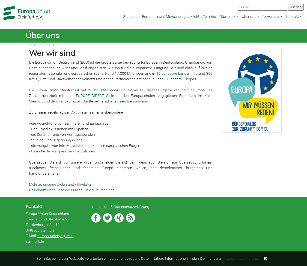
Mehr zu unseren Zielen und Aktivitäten (60, 184)
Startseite (130, 16)
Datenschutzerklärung (240, 258)
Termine (209, 16)
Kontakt (292, 16)
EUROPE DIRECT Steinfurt (98, 95)
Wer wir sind (48, 44)
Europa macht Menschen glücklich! (170, 16)
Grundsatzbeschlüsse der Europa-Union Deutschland (72, 190)
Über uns (249, 16)
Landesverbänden (176, 73)
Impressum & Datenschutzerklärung (120, 206)
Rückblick (227, 16)
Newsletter (271, 16)
